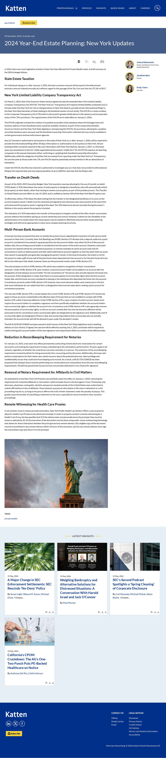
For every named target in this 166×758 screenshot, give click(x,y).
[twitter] (86, 62)
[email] (78, 62)
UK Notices (134, 728)
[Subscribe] (28, 22)
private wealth (11, 518)
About (132, 8)
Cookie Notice (135, 724)
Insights (101, 8)
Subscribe (14, 733)
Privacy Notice (135, 721)
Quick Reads (118, 8)
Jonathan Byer (143, 75)
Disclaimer (133, 718)
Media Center (117, 721)
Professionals (65, 8)
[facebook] (102, 62)
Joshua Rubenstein (145, 62)
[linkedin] (94, 62)
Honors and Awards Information (143, 731)
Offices (114, 718)
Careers (145, 8)
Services (87, 8)
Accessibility (134, 734)
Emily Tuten (142, 87)
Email (113, 724)
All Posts (10, 23)
